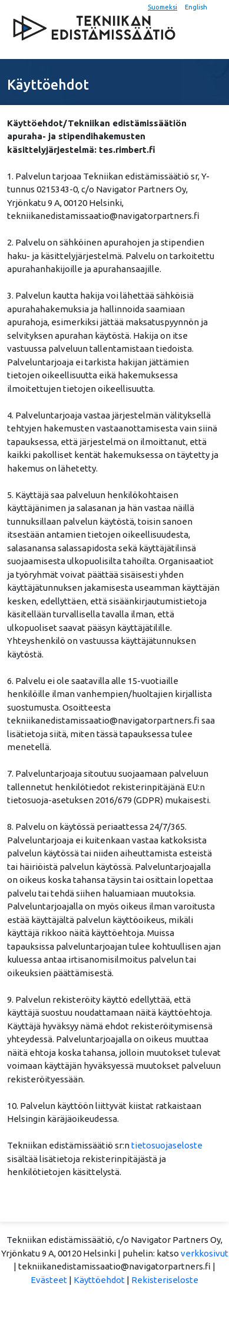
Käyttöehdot (99, 1280)
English (196, 7)
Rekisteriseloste (164, 1280)
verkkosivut (204, 1253)
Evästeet (49, 1280)
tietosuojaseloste (167, 1145)
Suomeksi (162, 7)
